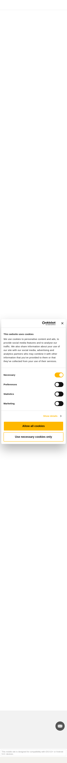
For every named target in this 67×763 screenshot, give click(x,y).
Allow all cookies (33, 426)
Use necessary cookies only (33, 436)
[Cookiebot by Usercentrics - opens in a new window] (42, 323)
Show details (50, 416)
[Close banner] (62, 323)
